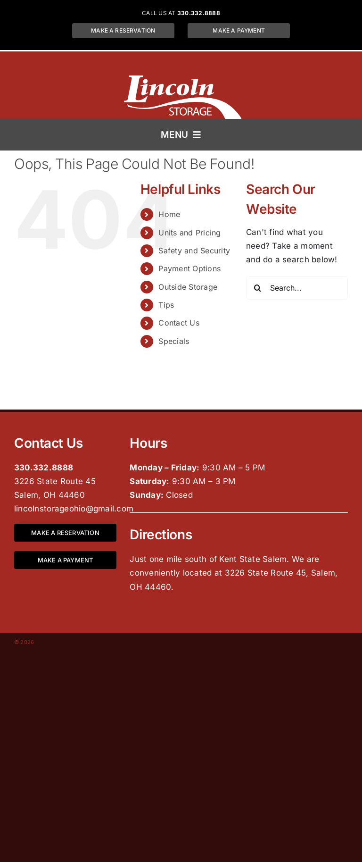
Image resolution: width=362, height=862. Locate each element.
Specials (173, 341)
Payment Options (189, 268)
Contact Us (178, 322)
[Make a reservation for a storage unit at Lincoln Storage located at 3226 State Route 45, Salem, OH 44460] (123, 30)
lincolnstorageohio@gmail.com (73, 508)
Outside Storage (187, 287)
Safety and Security (194, 250)
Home (169, 214)
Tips (166, 305)
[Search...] (297, 288)
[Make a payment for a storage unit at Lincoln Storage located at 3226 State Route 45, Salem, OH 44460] (239, 30)
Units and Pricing (189, 232)
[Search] (258, 288)
